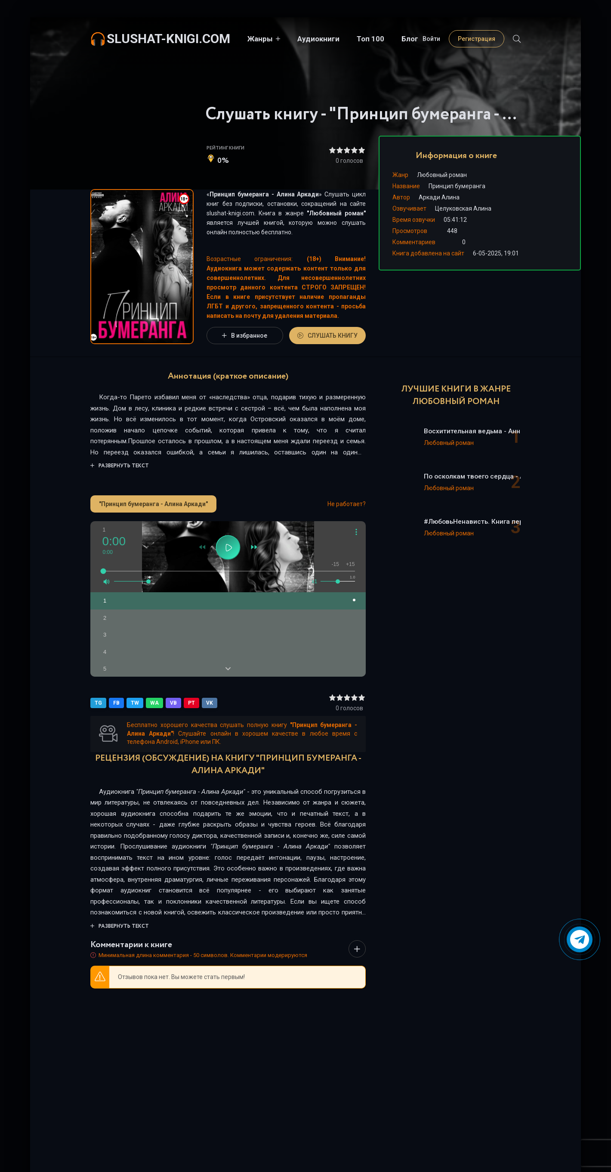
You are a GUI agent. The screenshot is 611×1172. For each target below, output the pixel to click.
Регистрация (476, 38)
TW (135, 703)
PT (191, 703)
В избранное (244, 335)
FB (116, 703)
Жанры (260, 38)
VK (209, 703)
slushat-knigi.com (168, 38)
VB (173, 703)
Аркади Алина (439, 197)
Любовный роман (336, 213)
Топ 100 (370, 38)
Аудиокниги (318, 38)
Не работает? (346, 504)
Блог (409, 38)
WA (154, 703)
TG (98, 703)
